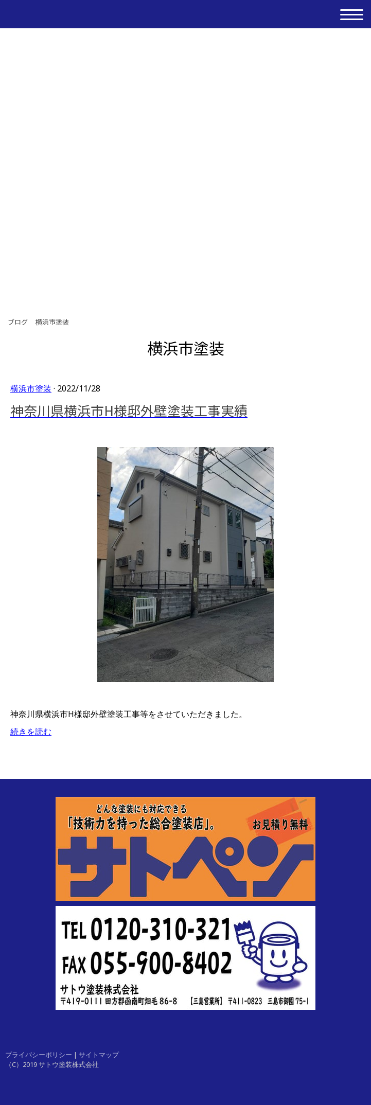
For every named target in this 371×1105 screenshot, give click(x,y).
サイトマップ (99, 1054)
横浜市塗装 (30, 388)
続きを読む (30, 731)
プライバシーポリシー (38, 1054)
